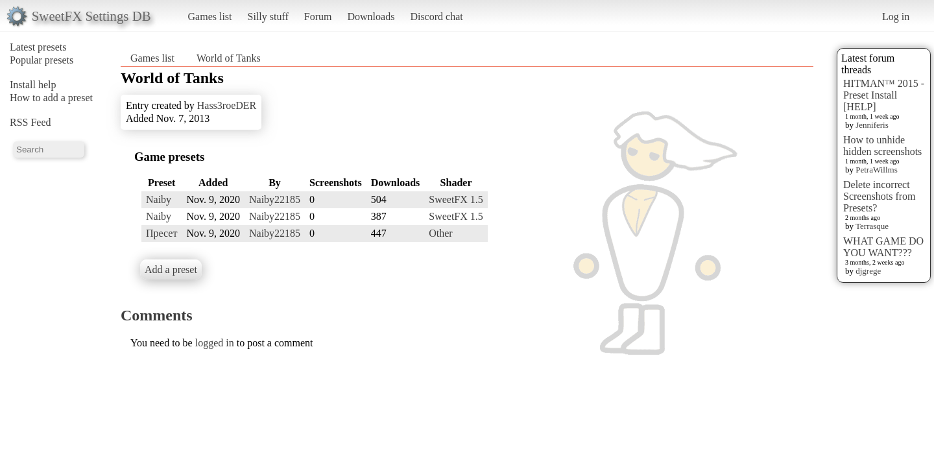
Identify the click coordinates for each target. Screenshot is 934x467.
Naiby (158, 199)
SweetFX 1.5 (456, 199)
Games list (210, 16)
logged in (214, 342)
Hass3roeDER (227, 105)
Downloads (370, 16)
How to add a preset (51, 97)
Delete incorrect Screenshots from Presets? (879, 196)
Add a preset (171, 269)
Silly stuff (268, 16)
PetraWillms (876, 169)
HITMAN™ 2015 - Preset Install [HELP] (883, 95)
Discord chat (436, 16)
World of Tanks (229, 58)
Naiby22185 (274, 199)
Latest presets (38, 47)
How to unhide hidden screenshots (882, 145)
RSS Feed (30, 122)
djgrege (868, 271)
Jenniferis (872, 125)
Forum (318, 16)
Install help (33, 84)
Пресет (161, 233)
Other (440, 233)
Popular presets (41, 60)
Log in (895, 16)
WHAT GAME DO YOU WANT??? (883, 246)
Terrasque (872, 226)
